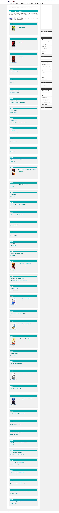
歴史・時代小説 (44, 46)
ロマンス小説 (43, 72)
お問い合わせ (43, 3)
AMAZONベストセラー (23, 3)
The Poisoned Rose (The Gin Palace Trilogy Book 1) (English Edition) (13, 269)
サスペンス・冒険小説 (44, 44)
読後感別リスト (37, 3)
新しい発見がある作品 (44, 97)
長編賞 (10, 18)
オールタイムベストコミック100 (46, 64)
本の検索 (11, 3)
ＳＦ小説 (43, 39)
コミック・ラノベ (44, 79)
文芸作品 (43, 77)
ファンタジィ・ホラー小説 (45, 41)
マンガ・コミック (44, 51)
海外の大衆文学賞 (44, 85)
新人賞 (12, 18)
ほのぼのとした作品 (44, 104)
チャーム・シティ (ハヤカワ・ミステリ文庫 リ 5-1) (13, 329)
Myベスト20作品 (16, 3)
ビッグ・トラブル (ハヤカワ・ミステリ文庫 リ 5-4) (13, 304)
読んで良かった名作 (44, 48)
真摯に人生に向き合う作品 (45, 90)
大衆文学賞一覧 (31, 3)
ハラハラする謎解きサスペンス (46, 102)
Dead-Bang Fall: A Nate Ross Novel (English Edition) (13, 62)
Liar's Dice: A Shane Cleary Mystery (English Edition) (13, 47)
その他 (43, 53)
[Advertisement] (46, 17)
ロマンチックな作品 (44, 95)
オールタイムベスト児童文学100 (46, 66)
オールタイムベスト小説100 (45, 62)
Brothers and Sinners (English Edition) (13, 379)
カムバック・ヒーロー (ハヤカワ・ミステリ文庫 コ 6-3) (13, 344)
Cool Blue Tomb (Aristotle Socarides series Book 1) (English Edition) (13, 404)
